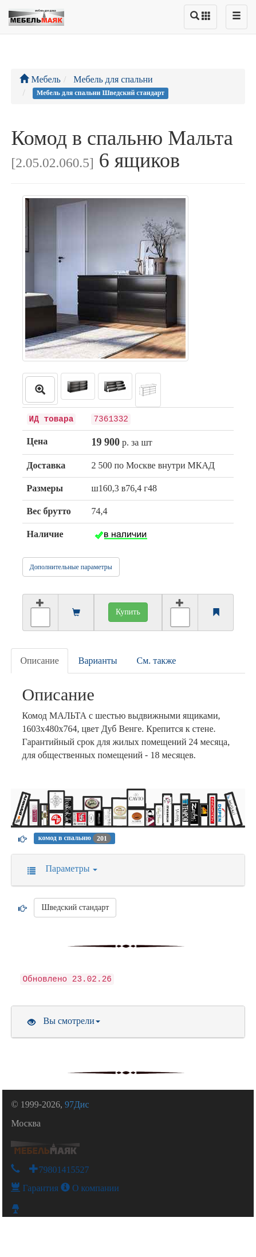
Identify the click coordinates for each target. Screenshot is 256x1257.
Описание (39, 660)
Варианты (97, 660)
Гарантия (34, 1188)
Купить (128, 612)
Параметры (58, 868)
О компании (90, 1188)
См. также (156, 660)
